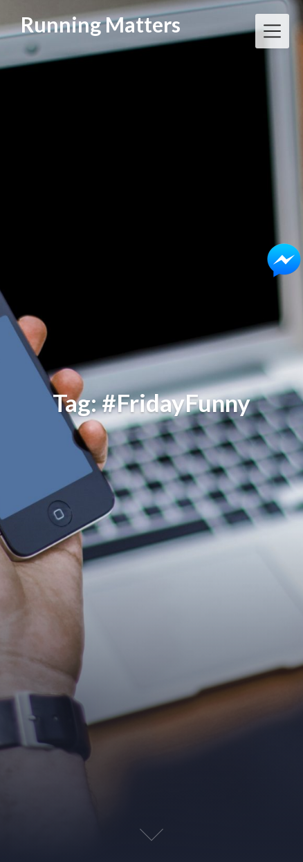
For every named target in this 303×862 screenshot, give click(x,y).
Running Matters (101, 24)
